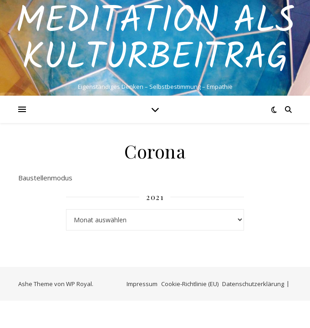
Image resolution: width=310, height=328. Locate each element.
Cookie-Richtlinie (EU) (190, 284)
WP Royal (79, 284)
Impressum (142, 284)
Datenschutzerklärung (253, 284)
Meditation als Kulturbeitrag (155, 40)
